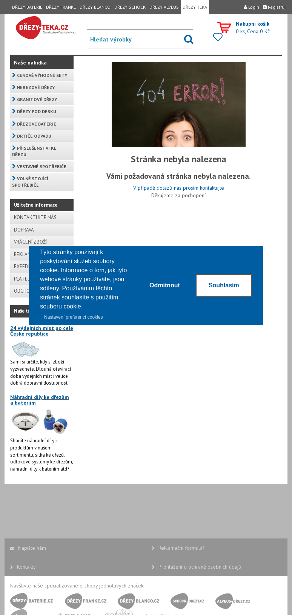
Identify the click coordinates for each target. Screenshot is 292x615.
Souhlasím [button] (224, 285)
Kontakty (23, 566)
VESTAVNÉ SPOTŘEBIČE (39, 166)
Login (251, 7)
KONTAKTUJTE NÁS (35, 217)
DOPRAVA (24, 230)
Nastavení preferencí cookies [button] (73, 317)
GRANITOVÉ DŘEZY (34, 99)
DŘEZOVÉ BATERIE (34, 124)
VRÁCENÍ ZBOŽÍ (30, 242)
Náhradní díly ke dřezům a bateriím (39, 400)
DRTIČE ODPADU (31, 136)
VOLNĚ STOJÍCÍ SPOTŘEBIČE (30, 182)
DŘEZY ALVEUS (164, 7)
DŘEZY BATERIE (27, 7)
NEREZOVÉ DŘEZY (33, 87)
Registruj (274, 7)
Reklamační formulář (178, 547)
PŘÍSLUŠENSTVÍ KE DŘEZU (34, 151)
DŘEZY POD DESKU (34, 111)
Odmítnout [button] (164, 285)
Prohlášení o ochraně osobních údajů (196, 566)
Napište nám (28, 547)
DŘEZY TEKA (195, 7)
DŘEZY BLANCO (95, 7)
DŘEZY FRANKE (61, 7)
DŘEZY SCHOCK (130, 7)
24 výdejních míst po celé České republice (41, 331)
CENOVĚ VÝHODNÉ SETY (39, 75)
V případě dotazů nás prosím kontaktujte (178, 187)
